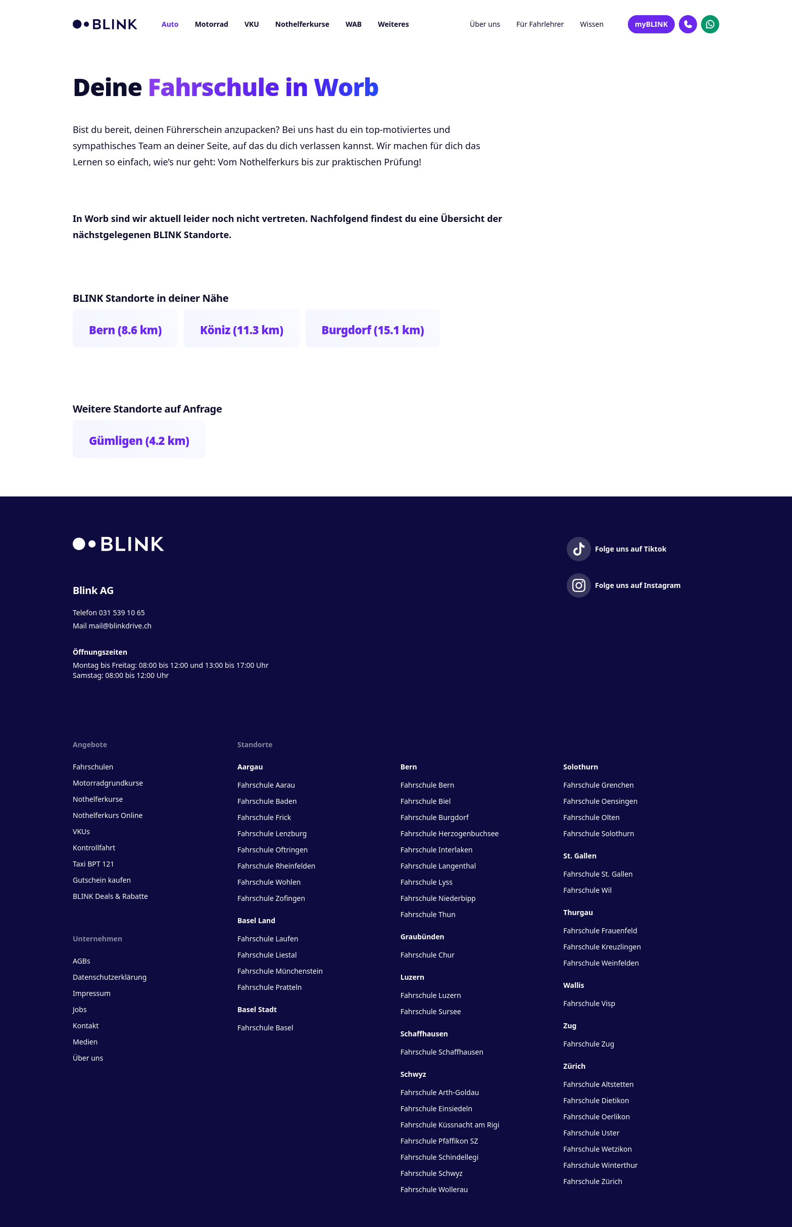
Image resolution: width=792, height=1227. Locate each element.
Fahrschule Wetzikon (597, 1149)
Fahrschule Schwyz (432, 1173)
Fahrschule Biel (426, 801)
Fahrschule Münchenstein (280, 971)
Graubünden (422, 936)
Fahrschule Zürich (592, 1181)
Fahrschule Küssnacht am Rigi (450, 1124)
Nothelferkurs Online (107, 815)
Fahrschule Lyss (427, 882)
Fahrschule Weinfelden (601, 963)
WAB (353, 24)
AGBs (81, 961)
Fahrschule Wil (587, 890)
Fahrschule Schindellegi (440, 1157)
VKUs (81, 831)
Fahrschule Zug (588, 1044)
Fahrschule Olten (591, 817)
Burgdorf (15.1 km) (373, 329)
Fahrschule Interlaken (437, 849)
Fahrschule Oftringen (272, 849)
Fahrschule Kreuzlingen (602, 946)
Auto (170, 24)
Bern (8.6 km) (125, 329)
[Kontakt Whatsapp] (710, 24)
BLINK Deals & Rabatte (110, 896)
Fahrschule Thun (428, 914)
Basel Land (256, 920)
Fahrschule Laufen (268, 938)
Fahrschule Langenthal (438, 866)
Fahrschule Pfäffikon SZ (439, 1141)
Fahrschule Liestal (267, 955)
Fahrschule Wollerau (434, 1189)
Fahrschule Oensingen (600, 801)
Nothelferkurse (302, 24)
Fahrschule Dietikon (596, 1100)
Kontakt (85, 1025)
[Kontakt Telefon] (688, 24)
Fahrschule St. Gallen (597, 874)
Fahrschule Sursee (431, 1011)
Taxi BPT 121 (93, 864)
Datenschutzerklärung (109, 977)
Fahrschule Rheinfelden (276, 866)
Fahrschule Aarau (266, 785)
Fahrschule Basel (265, 1027)
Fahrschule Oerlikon (596, 1116)
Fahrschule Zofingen (271, 898)
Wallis (573, 985)
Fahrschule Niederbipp (438, 898)
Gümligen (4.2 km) (139, 440)
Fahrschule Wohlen (269, 882)
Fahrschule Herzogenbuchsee (450, 833)
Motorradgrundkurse (108, 783)
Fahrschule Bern (428, 785)
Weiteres (393, 24)
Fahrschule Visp (589, 1003)
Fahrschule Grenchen (598, 785)
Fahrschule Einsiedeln (436, 1108)
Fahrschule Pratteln (269, 987)
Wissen (592, 24)
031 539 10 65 (122, 612)
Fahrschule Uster (591, 1133)
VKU (251, 24)
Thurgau (578, 912)
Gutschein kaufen (102, 880)
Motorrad (211, 24)
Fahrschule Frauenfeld (600, 930)
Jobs (80, 1009)
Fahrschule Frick (264, 817)
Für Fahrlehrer (540, 24)
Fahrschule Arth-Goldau (440, 1092)
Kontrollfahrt (94, 847)
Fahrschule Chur (428, 955)
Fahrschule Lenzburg (272, 833)
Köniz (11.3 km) (241, 329)
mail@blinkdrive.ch (120, 625)
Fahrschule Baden (267, 801)
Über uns (485, 24)
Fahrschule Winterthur (600, 1165)
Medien (85, 1042)
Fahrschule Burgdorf (435, 817)
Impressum (92, 993)
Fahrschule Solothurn (598, 833)
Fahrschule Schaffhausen (442, 1052)
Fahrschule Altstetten (598, 1084)
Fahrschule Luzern (431, 995)
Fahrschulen (93, 766)
